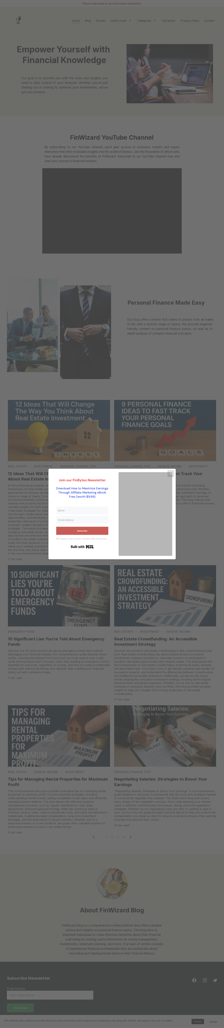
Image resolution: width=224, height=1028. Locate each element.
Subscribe (23, 1007)
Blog (88, 20)
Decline (213, 1021)
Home (76, 20)
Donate (100, 20)
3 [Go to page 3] (112, 837)
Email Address (18, 989)
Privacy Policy (190, 20)
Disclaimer (169, 20)
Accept (197, 1021)
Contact (209, 20)
